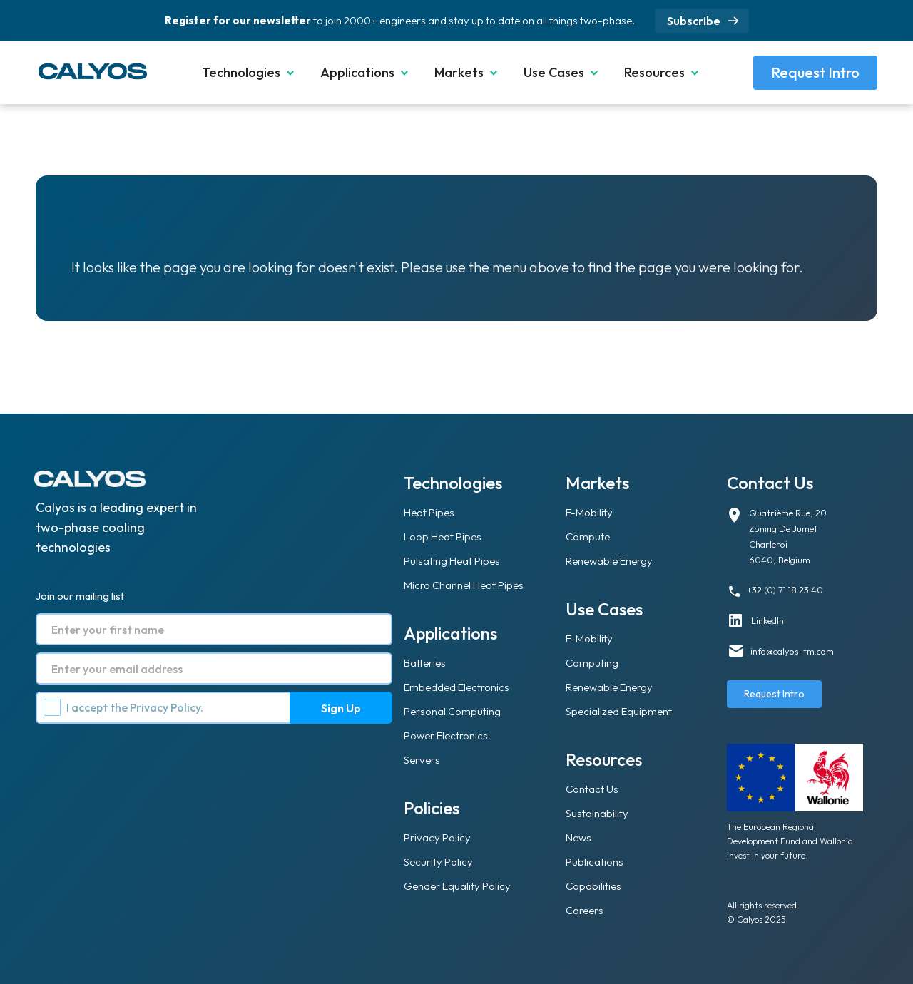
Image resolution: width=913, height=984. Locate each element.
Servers (422, 760)
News (578, 837)
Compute (588, 536)
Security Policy (438, 861)
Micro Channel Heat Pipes (464, 585)
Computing (592, 663)
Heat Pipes (429, 512)
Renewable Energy (609, 561)
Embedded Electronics (456, 687)
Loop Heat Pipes (442, 536)
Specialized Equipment (619, 711)
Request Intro (815, 72)
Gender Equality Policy (457, 886)
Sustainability (597, 813)
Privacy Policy (165, 707)
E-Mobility (589, 512)
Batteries (425, 663)
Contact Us (592, 789)
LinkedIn (767, 620)
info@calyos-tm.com (792, 651)
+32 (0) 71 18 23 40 (785, 589)
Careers (584, 910)
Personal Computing (452, 711)
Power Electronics (446, 735)
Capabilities (593, 886)
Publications (594, 861)
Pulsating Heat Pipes (452, 561)
